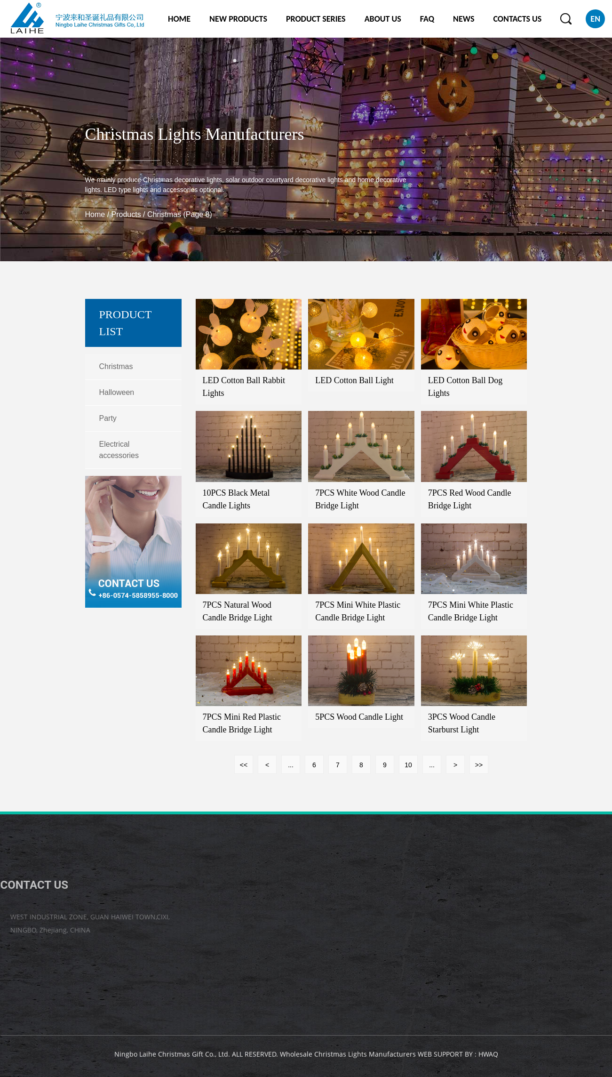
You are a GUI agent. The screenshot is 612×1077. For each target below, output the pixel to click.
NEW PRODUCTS (238, 19)
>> (479, 765)
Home (95, 214)
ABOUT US (383, 19)
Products (126, 214)
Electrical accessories (119, 449)
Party (108, 418)
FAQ (427, 19)
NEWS (463, 19)
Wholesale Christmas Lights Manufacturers (348, 1056)
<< (243, 765)
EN (595, 19)
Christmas (116, 366)
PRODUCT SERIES (316, 19)
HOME (179, 19)
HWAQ (488, 1056)
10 (408, 765)
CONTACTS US (517, 19)
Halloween (117, 392)
